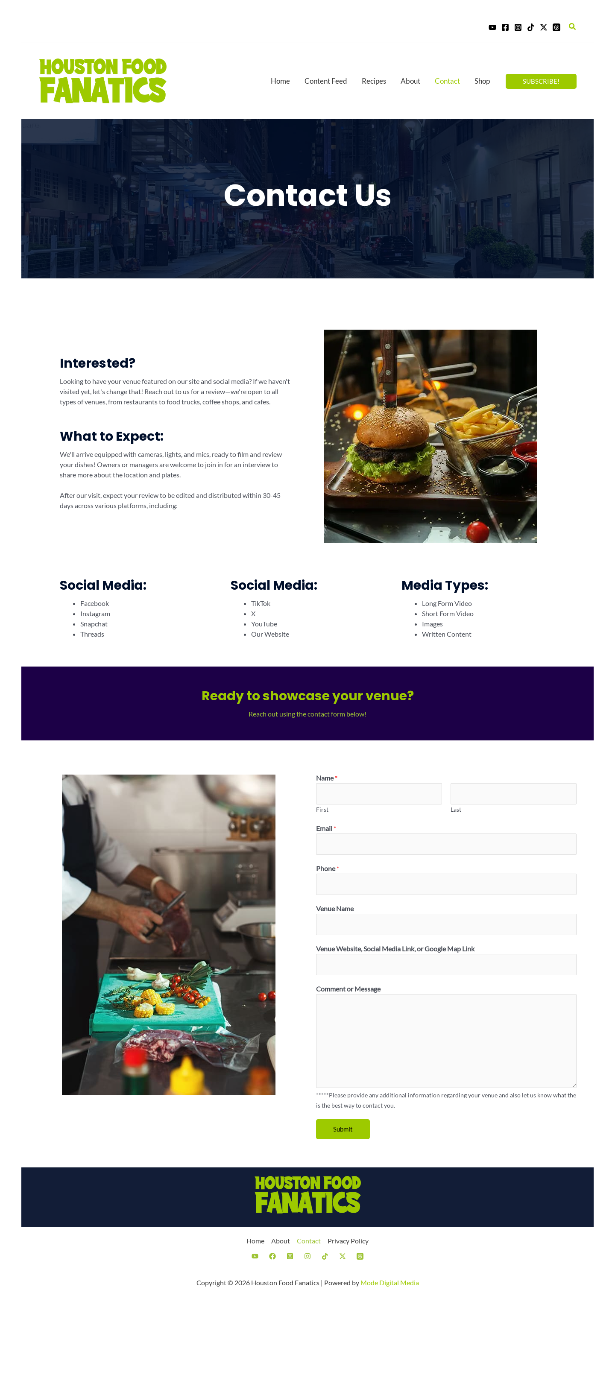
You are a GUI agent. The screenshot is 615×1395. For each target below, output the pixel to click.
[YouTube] (492, 27)
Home (280, 80)
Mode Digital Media (389, 1282)
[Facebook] (505, 27)
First (322, 809)
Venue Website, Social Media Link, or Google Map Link (395, 949)
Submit (343, 1129)
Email (326, 828)
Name (326, 778)
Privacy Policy (348, 1241)
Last (456, 809)
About (410, 80)
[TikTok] (531, 27)
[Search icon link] (573, 26)
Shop (482, 80)
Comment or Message (348, 989)
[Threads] (556, 27)
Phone (327, 868)
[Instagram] (518, 27)
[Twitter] (544, 27)
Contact (447, 80)
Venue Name (335, 908)
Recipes (374, 80)
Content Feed (326, 80)
